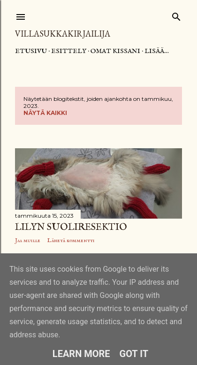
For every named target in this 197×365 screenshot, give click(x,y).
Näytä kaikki (45, 112)
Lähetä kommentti (71, 240)
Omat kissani (115, 51)
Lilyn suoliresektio (71, 227)
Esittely (68, 51)
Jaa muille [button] (27, 240)
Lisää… (156, 51)
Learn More (81, 353)
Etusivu (31, 51)
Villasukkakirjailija (62, 33)
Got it (134, 353)
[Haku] (176, 15)
